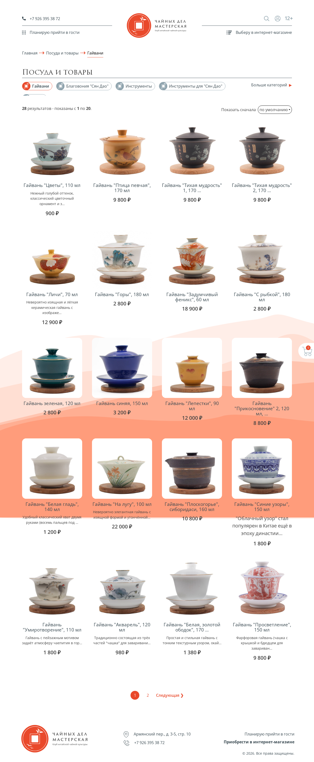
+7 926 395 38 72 (41, 18)
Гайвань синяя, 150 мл (122, 403)
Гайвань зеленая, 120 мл (52, 403)
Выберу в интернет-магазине (259, 32)
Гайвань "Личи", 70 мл (52, 294)
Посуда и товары (62, 53)
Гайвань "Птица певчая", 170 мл (122, 188)
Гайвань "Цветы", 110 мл (52, 185)
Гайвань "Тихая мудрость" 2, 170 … (262, 188)
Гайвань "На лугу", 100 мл (122, 504)
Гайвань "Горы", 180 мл (122, 294)
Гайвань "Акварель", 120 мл (122, 627)
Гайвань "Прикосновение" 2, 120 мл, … (262, 408)
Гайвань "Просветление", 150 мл (262, 627)
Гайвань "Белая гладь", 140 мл (52, 506)
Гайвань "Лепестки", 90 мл (192, 406)
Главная (30, 53)
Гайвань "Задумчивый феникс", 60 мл (192, 297)
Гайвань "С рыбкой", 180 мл (262, 297)
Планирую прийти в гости (50, 32)
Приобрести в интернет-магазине (259, 742)
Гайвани (95, 53)
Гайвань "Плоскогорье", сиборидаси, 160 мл (192, 506)
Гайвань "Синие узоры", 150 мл (261, 506)
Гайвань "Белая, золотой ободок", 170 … (192, 627)
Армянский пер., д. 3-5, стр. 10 (157, 734)
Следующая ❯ (169, 695)
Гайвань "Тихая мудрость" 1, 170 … (192, 188)
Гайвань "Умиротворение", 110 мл (52, 627)
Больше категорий (269, 85)
